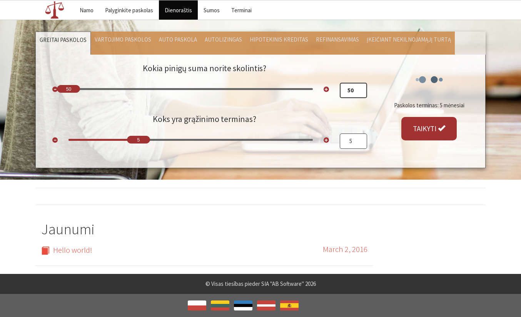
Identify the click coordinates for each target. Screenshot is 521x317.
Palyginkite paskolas (129, 10)
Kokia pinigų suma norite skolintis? (204, 68)
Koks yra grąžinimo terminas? (204, 118)
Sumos (212, 10)
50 (68, 89)
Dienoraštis (178, 10)
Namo (87, 10)
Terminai (241, 10)
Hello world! (66, 250)
